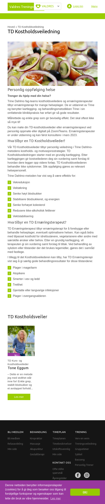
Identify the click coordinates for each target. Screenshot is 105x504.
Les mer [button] (56, 498)
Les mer (19, 396)
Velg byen (47, 6)
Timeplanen (59, 438)
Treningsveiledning (85, 443)
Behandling (38, 431)
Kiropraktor (36, 438)
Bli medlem (15, 431)
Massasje (35, 443)
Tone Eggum (18, 368)
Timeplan (59, 431)
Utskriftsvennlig (61, 449)
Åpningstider (59, 478)
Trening (81, 431)
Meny (94, 6)
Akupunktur (36, 449)
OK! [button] (85, 492)
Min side (12, 449)
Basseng (80, 459)
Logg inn (78, 6)
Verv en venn (82, 438)
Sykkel (78, 454)
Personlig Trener (84, 465)
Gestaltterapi (37, 454)
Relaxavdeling (15, 443)
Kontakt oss (61, 462)
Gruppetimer (82, 449)
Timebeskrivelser (62, 443)
